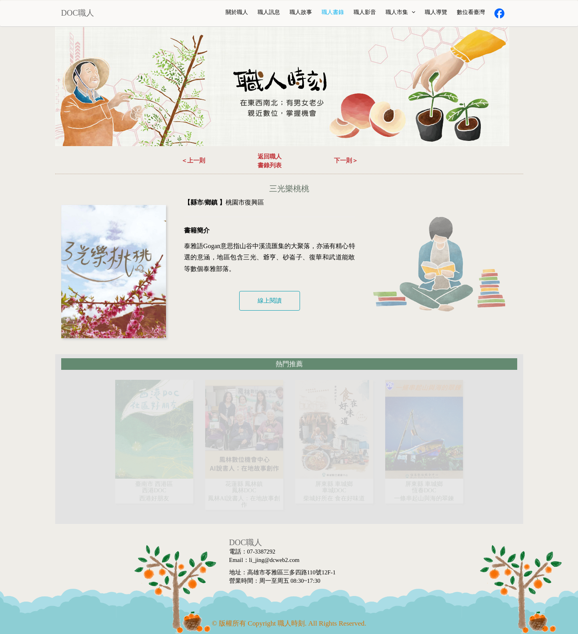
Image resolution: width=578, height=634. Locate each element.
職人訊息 (269, 12)
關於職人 (237, 12)
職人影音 (365, 12)
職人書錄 (333, 12)
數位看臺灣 (471, 12)
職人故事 (301, 12)
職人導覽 (436, 12)
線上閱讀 (270, 300)
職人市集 (400, 12)
